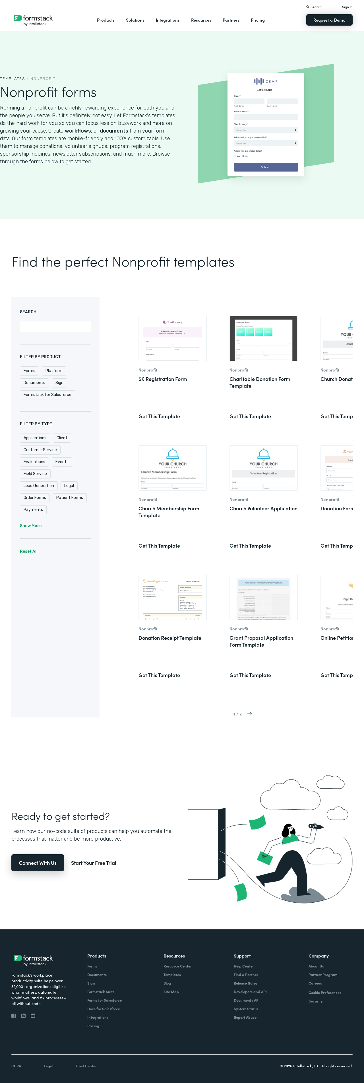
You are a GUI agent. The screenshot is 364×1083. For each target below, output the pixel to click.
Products (106, 20)
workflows (78, 131)
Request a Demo (329, 20)
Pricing (258, 20)
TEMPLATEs (12, 79)
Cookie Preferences (325, 992)
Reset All (29, 551)
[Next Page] (249, 713)
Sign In (347, 6)
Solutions (135, 20)
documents (114, 131)
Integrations (168, 20)
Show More (31, 525)
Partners (231, 20)
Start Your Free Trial (93, 862)
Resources (201, 20)
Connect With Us (38, 862)
